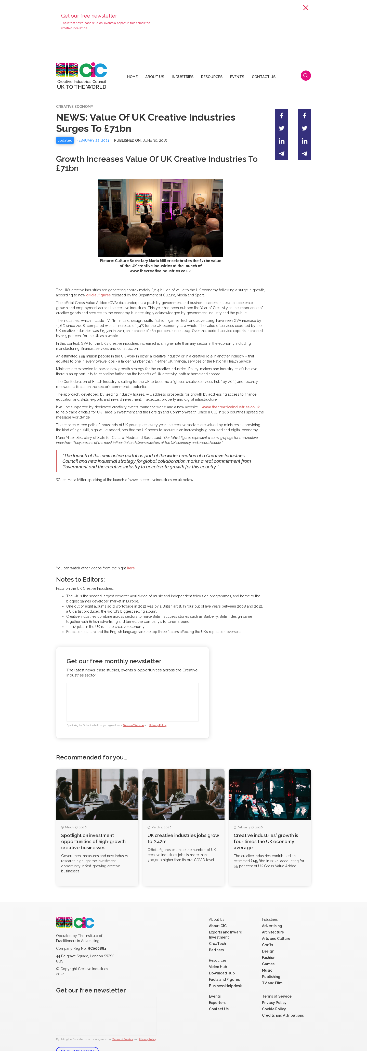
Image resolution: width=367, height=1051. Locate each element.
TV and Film (272, 969)
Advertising (272, 912)
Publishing (271, 963)
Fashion (268, 944)
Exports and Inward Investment (225, 921)
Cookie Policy (274, 995)
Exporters (217, 989)
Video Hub (218, 953)
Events (215, 983)
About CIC (218, 912)
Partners (216, 936)
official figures (98, 281)
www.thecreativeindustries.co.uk (231, 393)
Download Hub (222, 959)
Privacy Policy (157, 711)
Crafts (267, 931)
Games (268, 950)
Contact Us (219, 995)
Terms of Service (133, 711)
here (131, 554)
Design (268, 937)
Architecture (273, 918)
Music (267, 957)
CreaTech (217, 930)
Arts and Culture (276, 925)
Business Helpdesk (225, 972)
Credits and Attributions (283, 1002)
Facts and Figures (224, 966)
